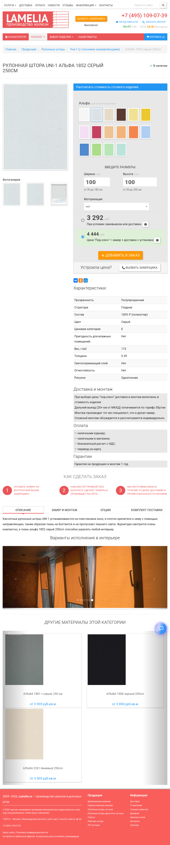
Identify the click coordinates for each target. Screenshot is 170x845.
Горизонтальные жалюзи (100, 805)
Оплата (40, 5)
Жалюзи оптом (137, 817)
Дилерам (134, 813)
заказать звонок (154, 22)
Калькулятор (15, 36)
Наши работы (87, 36)
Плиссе (91, 817)
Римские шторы (96, 821)
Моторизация (93, 199)
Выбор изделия (61, 36)
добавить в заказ (120, 255)
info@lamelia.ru (127, 22)
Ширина (92, 174)
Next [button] (155, 634)
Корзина (156, 36)
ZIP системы (94, 825)
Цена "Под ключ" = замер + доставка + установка (123, 237)
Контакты (106, 5)
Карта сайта (9, 832)
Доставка (25, 5)
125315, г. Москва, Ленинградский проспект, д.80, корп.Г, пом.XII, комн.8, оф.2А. (42, 819)
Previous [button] (15, 634)
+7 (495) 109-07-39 (144, 15)
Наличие (134, 825)
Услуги (10, 5)
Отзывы (67, 5)
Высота (131, 174)
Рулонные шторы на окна (100, 809)
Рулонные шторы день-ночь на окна (106, 813)
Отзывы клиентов (139, 809)
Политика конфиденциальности (32, 832)
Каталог (38, 36)
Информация (86, 5)
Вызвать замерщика (91, 18)
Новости (54, 5)
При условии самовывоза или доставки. (118, 221)
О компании (136, 805)
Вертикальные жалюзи (99, 801)
